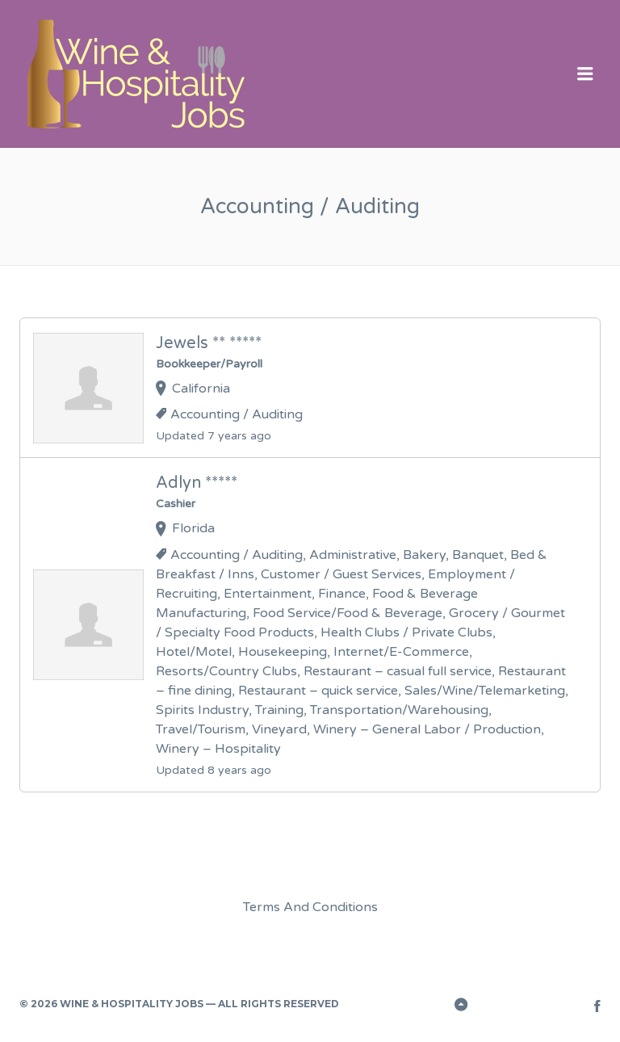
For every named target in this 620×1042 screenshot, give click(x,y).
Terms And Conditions (310, 907)
